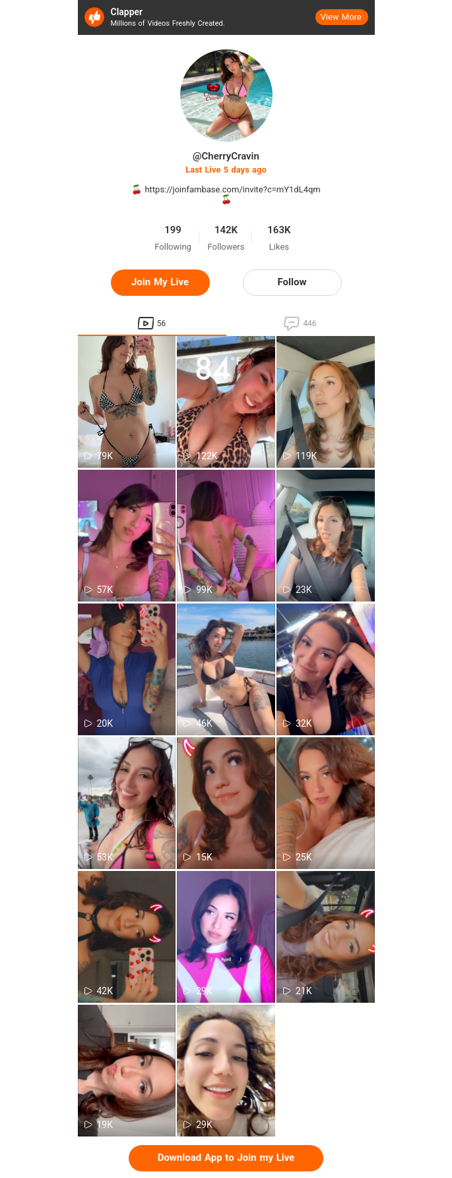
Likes (279, 247)
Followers (226, 247)
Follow (292, 282)
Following (172, 247)
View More (341, 17)
